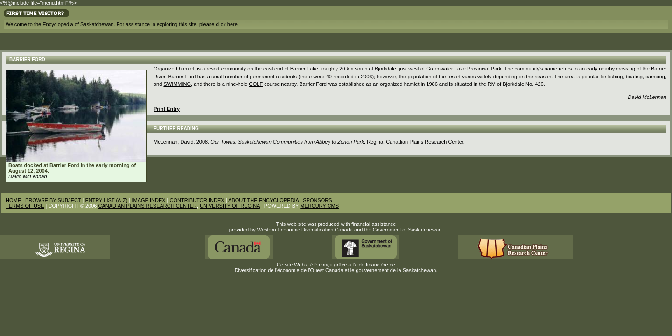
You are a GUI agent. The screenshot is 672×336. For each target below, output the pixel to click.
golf (256, 84)
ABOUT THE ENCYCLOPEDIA (263, 200)
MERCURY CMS (319, 206)
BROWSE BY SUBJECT (53, 200)
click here (226, 24)
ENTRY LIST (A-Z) (106, 200)
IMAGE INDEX (148, 200)
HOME (13, 200)
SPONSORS (317, 200)
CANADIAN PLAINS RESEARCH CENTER (147, 206)
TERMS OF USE (25, 206)
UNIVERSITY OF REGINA (230, 206)
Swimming (177, 84)
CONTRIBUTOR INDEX (197, 200)
